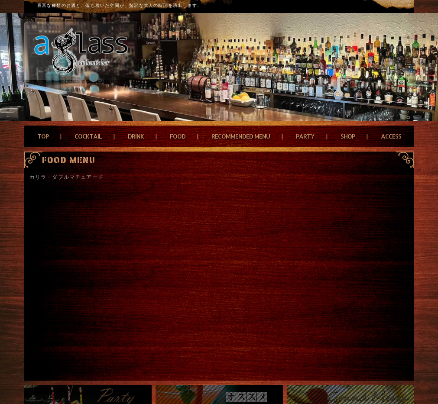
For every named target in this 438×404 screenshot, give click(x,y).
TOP (43, 136)
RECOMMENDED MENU (240, 136)
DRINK (136, 136)
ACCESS (391, 136)
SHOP (348, 136)
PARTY (305, 136)
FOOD (177, 136)
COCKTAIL (88, 136)
